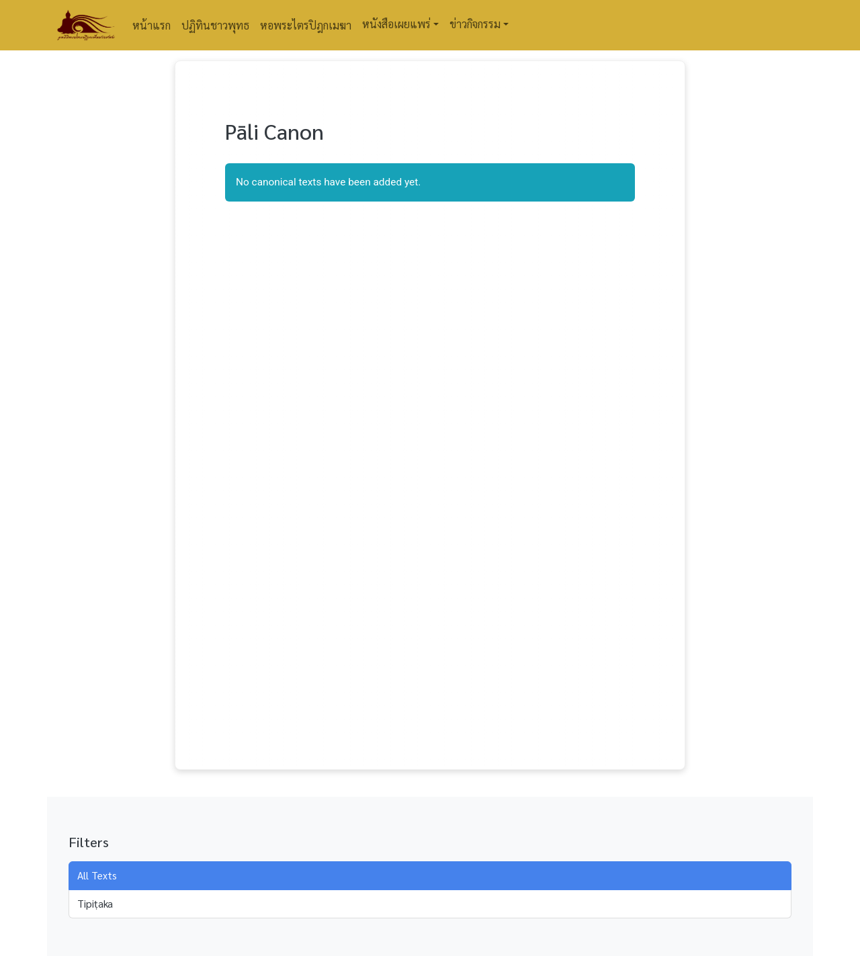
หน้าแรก (151, 25)
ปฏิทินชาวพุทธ (215, 25)
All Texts (97, 875)
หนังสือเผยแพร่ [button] (396, 24)
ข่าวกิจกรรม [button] (475, 24)
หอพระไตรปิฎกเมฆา (305, 25)
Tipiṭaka (95, 903)
